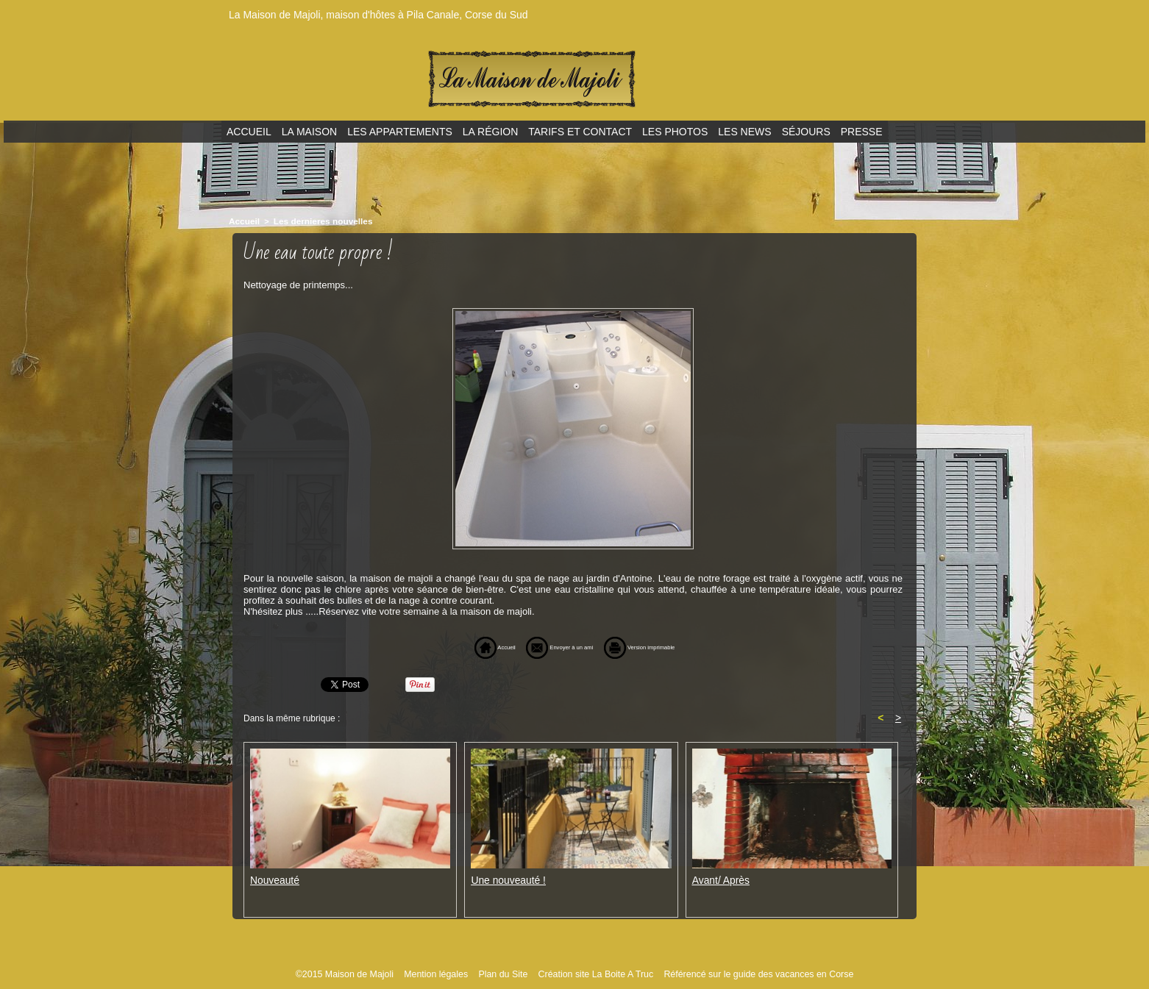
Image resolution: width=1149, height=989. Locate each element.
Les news (744, 132)
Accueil (249, 132)
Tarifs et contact (580, 132)
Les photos (675, 132)
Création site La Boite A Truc (596, 973)
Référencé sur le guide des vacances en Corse (751, 973)
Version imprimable (662, 645)
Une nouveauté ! (506, 879)
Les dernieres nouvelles (317, 220)
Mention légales (442, 973)
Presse (862, 132)
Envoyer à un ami (549, 645)
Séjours (806, 132)
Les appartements (399, 132)
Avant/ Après (719, 879)
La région (490, 132)
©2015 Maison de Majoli (353, 973)
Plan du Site (507, 973)
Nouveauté (273, 879)
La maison (309, 132)
